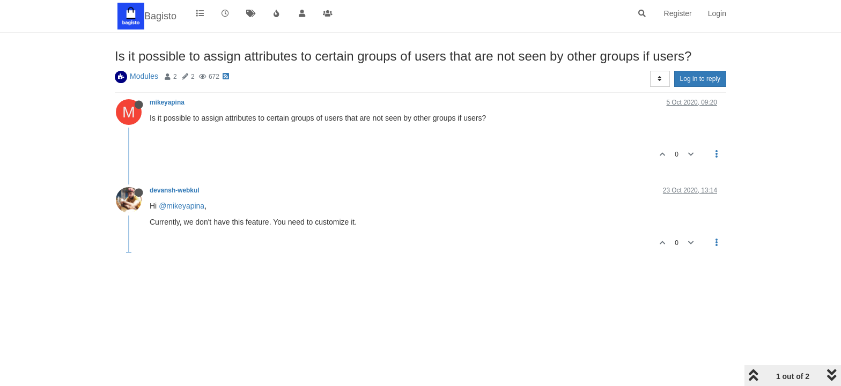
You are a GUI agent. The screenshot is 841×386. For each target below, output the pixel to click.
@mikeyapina (181, 206)
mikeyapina (167, 102)
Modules (144, 76)
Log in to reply (700, 79)
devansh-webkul (175, 190)
